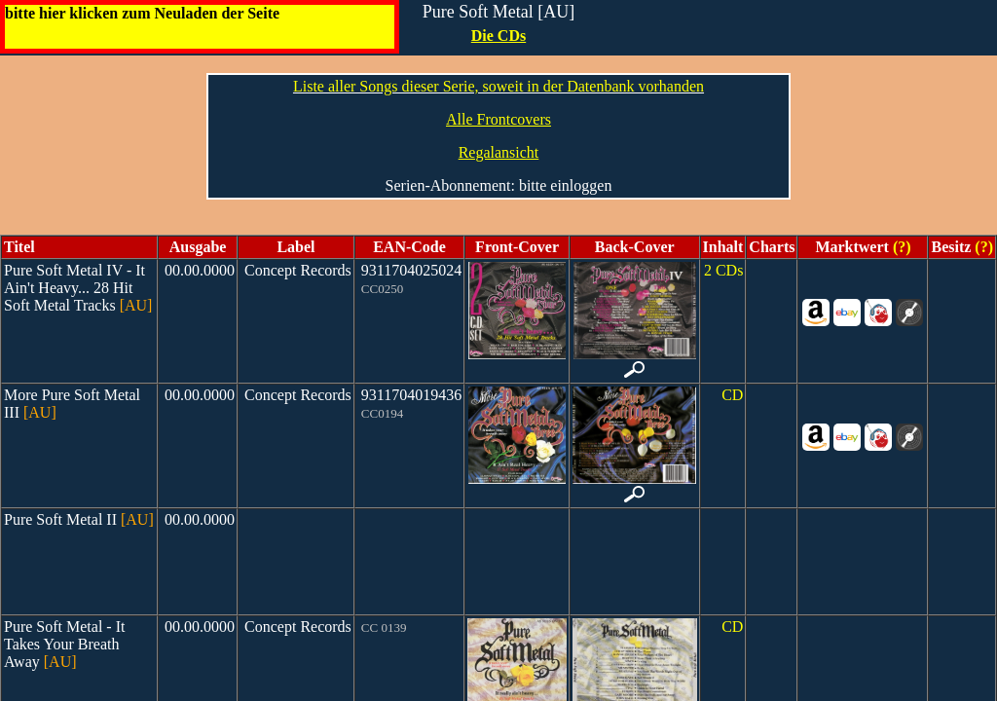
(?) (900, 247)
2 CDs (723, 270)
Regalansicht (499, 152)
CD (732, 395)
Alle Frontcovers (498, 119)
